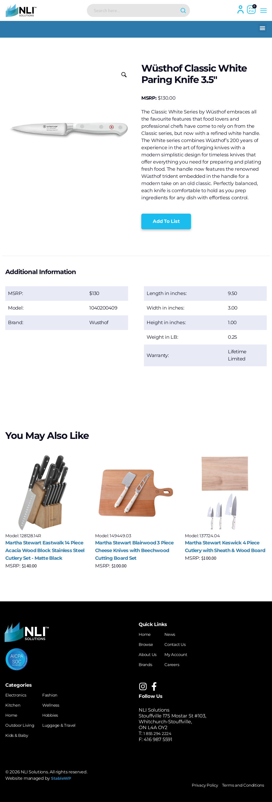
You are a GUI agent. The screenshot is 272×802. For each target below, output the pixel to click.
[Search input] (134, 10)
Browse (147, 644)
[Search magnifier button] (175, 10)
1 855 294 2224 (159, 733)
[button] (262, 28)
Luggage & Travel (68, 723)
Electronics (18, 694)
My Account (182, 654)
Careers (177, 664)
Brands (147, 664)
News (174, 634)
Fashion (57, 694)
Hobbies (57, 713)
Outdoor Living (22, 723)
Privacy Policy (193, 784)
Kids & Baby (19, 733)
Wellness (58, 704)
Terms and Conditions (238, 784)
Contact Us (181, 644)
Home (146, 634)
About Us (149, 654)
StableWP (63, 778)
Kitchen (14, 704)
